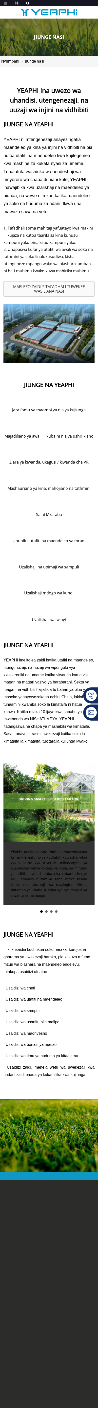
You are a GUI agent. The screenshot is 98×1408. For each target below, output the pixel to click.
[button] (49, 289)
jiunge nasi (34, 61)
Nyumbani (10, 61)
